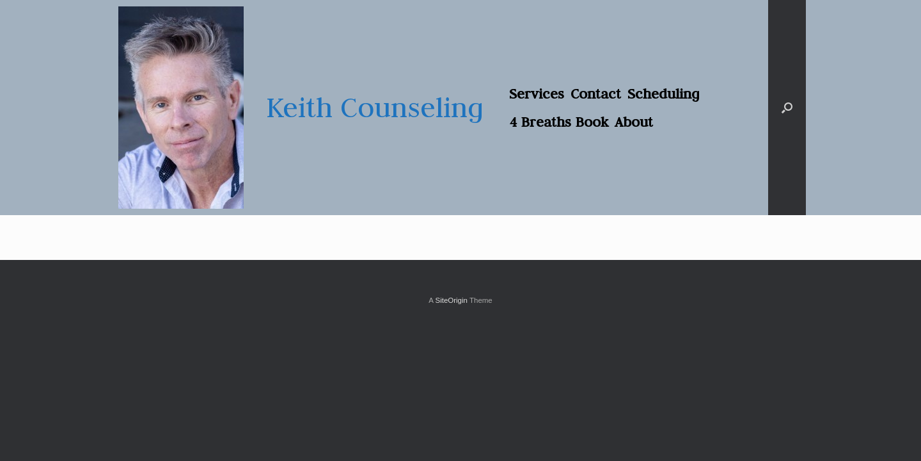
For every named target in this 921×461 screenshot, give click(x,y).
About (634, 122)
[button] (787, 107)
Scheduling (663, 93)
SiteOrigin (451, 300)
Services (536, 93)
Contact (596, 93)
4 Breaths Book (558, 122)
